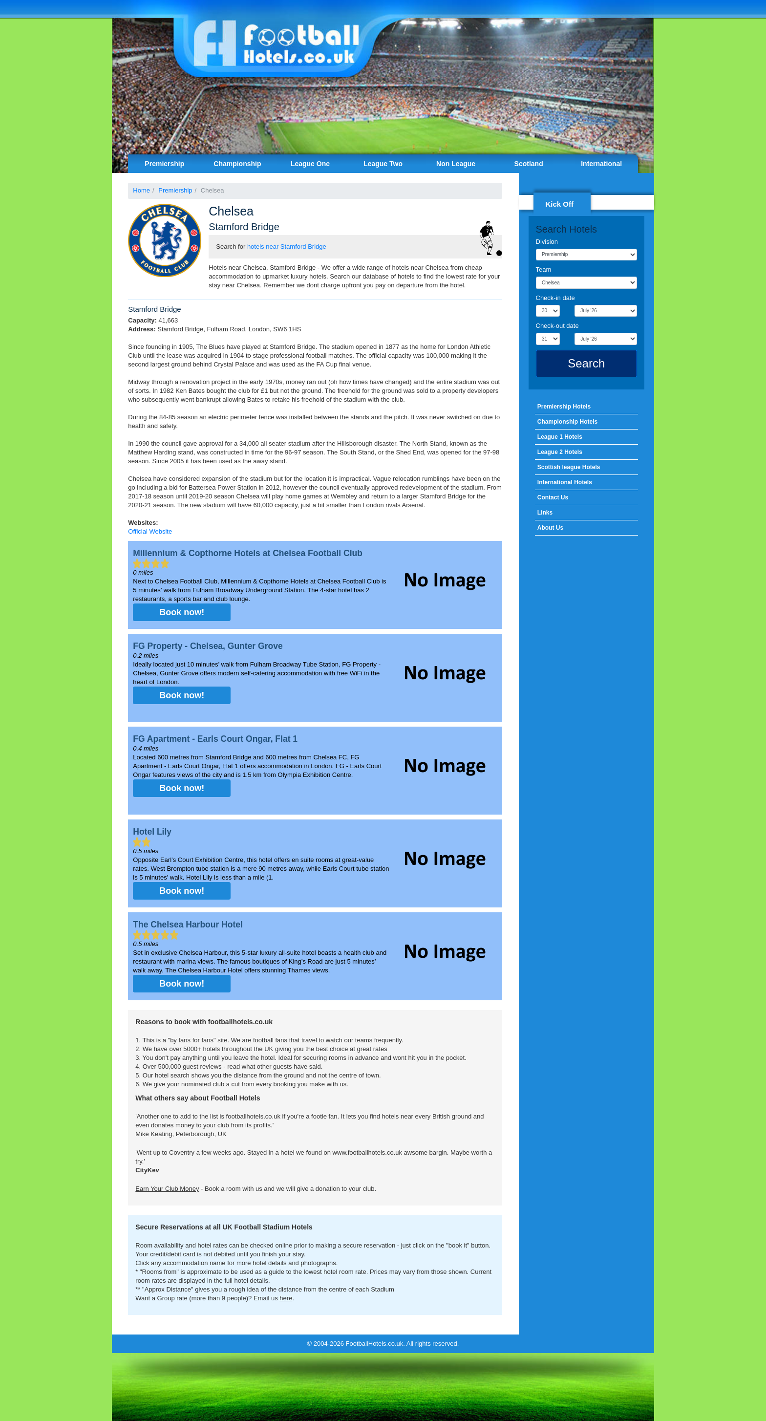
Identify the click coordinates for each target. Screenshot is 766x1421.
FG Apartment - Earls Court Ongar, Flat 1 (215, 739)
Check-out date (557, 325)
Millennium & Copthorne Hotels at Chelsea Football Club (247, 553)
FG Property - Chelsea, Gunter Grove (207, 646)
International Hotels (564, 482)
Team (544, 269)
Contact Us (552, 497)
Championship (237, 164)
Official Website (150, 531)
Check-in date (555, 297)
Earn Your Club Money (167, 1188)
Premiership (164, 164)
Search (586, 363)
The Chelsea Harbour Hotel (188, 924)
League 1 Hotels (559, 436)
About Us (550, 527)
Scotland (528, 164)
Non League (455, 164)
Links (545, 512)
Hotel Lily (152, 832)
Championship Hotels (567, 421)
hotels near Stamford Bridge (286, 246)
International (601, 164)
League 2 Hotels (559, 452)
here (285, 1298)
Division (547, 241)
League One (310, 164)
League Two (383, 164)
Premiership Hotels (564, 406)
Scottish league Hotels (568, 467)
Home (141, 190)
